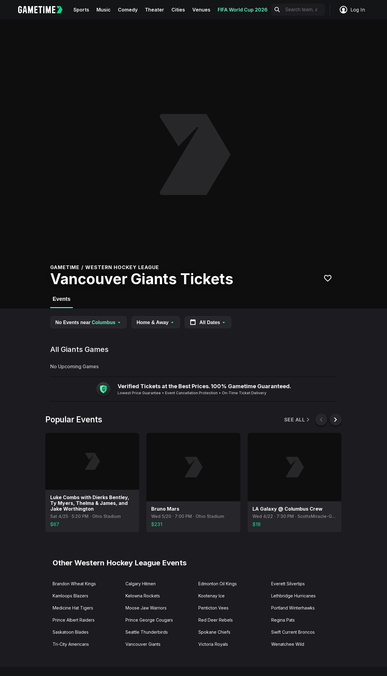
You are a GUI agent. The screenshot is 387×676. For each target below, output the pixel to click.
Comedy (128, 10)
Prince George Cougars (149, 619)
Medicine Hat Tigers (73, 607)
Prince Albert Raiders (74, 619)
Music (103, 10)
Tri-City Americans (71, 644)
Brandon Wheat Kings (74, 583)
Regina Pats (283, 619)
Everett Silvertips (288, 583)
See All (297, 420)
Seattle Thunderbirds (146, 632)
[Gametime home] (44, 9)
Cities (178, 10)
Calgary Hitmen (140, 583)
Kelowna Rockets (142, 595)
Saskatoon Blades (71, 632)
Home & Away (156, 322)
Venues (201, 10)
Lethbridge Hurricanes (293, 595)
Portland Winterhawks (293, 607)
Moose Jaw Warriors (146, 607)
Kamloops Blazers (70, 595)
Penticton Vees (213, 607)
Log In (352, 9)
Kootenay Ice (211, 595)
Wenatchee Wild (287, 644)
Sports (81, 10)
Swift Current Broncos (293, 632)
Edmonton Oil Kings (217, 583)
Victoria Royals (213, 644)
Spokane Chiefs (214, 632)
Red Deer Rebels (215, 619)
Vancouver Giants (143, 644)
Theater (154, 10)
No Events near (88, 322)
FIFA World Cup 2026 (243, 10)
